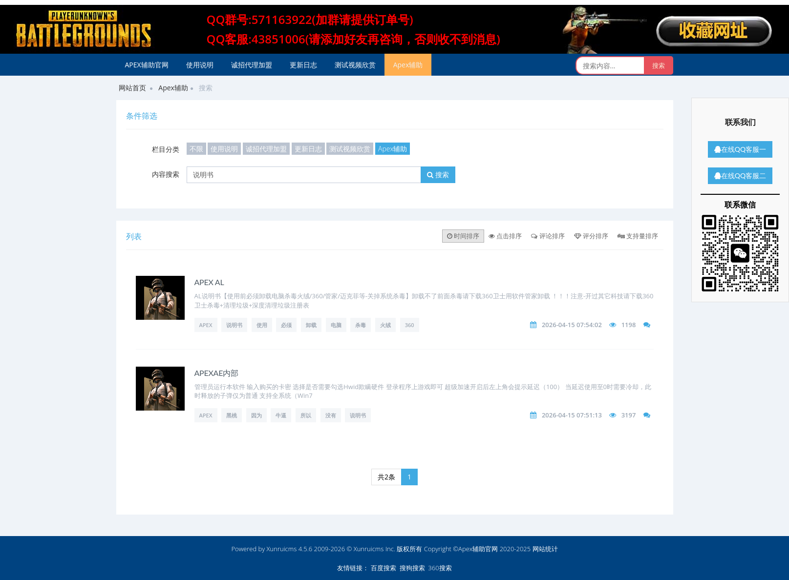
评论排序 (547, 235)
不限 (196, 148)
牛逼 (281, 415)
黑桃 (231, 415)
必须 (286, 325)
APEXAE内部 (216, 372)
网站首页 (132, 87)
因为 (256, 415)
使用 (261, 325)
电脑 (336, 325)
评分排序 (591, 235)
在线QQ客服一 (740, 149)
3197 (628, 415)
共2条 (386, 476)
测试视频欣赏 (355, 64)
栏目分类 (165, 149)
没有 (330, 415)
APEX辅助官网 (147, 64)
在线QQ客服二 (740, 175)
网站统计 (545, 548)
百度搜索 (383, 567)
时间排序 (463, 235)
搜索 (438, 174)
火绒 (385, 325)
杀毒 (360, 325)
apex (206, 415)
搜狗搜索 (412, 567)
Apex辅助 (408, 64)
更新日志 (303, 64)
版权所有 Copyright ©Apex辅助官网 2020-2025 (464, 548)
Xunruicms (282, 548)
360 (409, 325)
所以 (305, 415)
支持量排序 (638, 235)
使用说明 (199, 64)
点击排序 (505, 235)
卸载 (311, 325)
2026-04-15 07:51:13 (572, 415)
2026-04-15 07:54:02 (572, 324)
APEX (206, 325)
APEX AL (209, 282)
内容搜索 (165, 174)
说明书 (234, 325)
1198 (628, 324)
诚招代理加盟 (251, 64)
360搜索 (439, 567)
